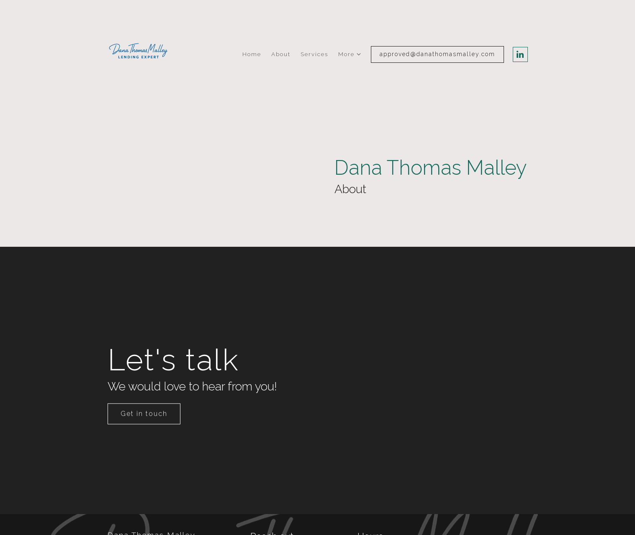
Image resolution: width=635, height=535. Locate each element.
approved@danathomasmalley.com (437, 54)
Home (251, 54)
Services (314, 54)
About (281, 54)
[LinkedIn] (520, 54)
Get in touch (144, 427)
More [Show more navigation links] (346, 54)
